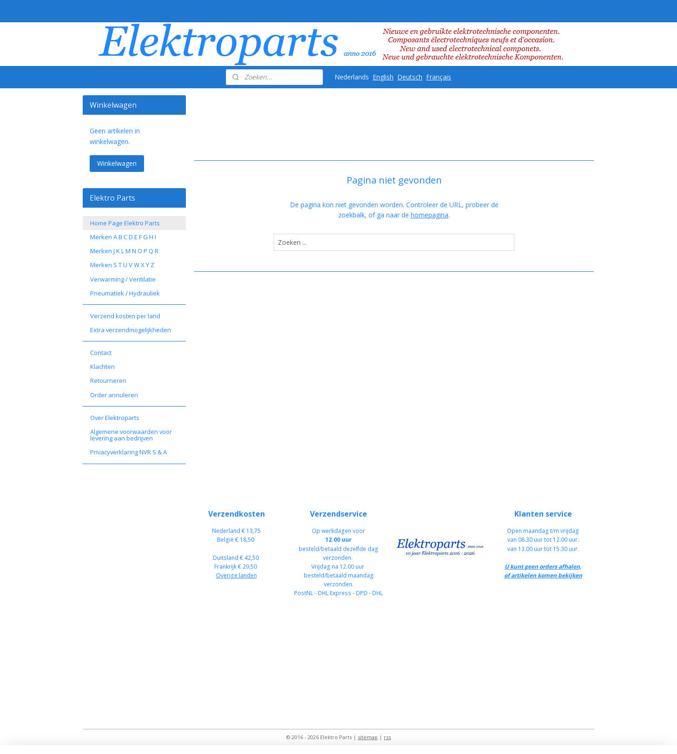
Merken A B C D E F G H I (123, 237)
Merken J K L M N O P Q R (124, 251)
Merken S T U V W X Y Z (122, 265)
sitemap (368, 737)
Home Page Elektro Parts (125, 223)
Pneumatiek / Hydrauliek (125, 293)
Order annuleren (114, 395)
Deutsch (409, 76)
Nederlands (352, 76)
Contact (101, 352)
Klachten (102, 366)
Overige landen (236, 575)
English (383, 76)
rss (387, 737)
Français (438, 76)
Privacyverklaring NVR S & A (128, 452)
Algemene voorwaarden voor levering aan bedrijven (131, 434)
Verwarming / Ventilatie (123, 279)
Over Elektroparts (114, 417)
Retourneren (108, 380)
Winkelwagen (117, 163)
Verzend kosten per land (125, 316)
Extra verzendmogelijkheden (130, 330)
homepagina (429, 214)
